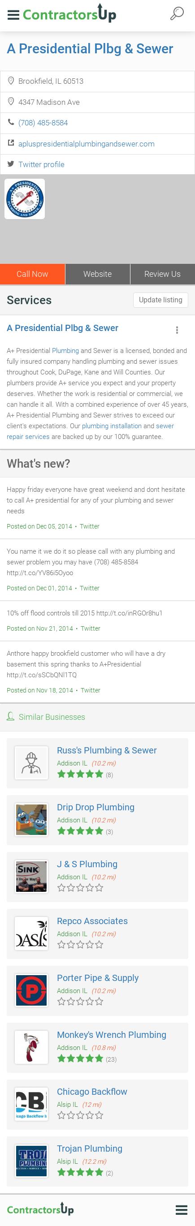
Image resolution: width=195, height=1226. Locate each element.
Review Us (162, 274)
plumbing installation (112, 426)
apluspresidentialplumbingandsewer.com (86, 143)
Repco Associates (92, 921)
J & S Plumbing (87, 864)
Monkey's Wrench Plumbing (111, 1034)
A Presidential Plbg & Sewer (90, 48)
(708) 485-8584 (43, 122)
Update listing (160, 300)
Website (97, 274)
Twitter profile (41, 164)
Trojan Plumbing (89, 1148)
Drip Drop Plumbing (95, 807)
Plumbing (65, 351)
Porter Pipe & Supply (98, 977)
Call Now (32, 274)
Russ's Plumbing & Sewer (107, 750)
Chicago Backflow (92, 1091)
